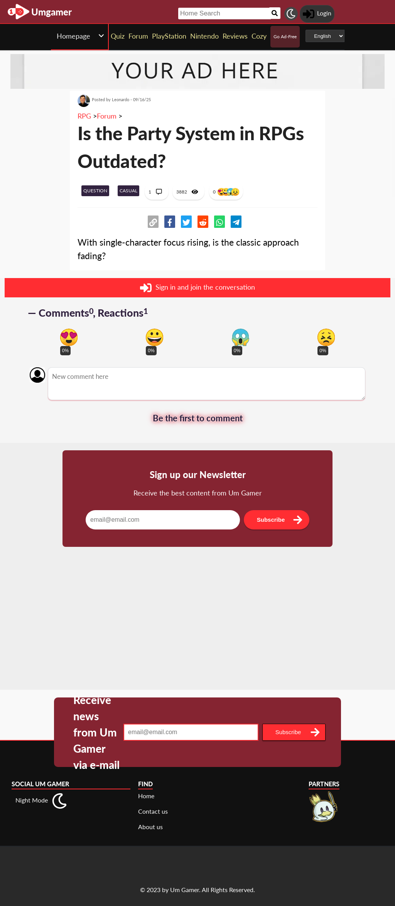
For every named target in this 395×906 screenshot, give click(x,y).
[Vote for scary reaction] (240, 337)
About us (150, 826)
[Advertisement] (197, 628)
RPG (84, 116)
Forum (106, 116)
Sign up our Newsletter (198, 474)
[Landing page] (18, 11)
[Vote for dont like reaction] (326, 337)
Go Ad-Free (285, 36)
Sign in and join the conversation (197, 288)
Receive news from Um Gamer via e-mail (96, 732)
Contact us (153, 811)
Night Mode (31, 800)
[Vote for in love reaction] (68, 337)
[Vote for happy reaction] (154, 337)
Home (146, 795)
